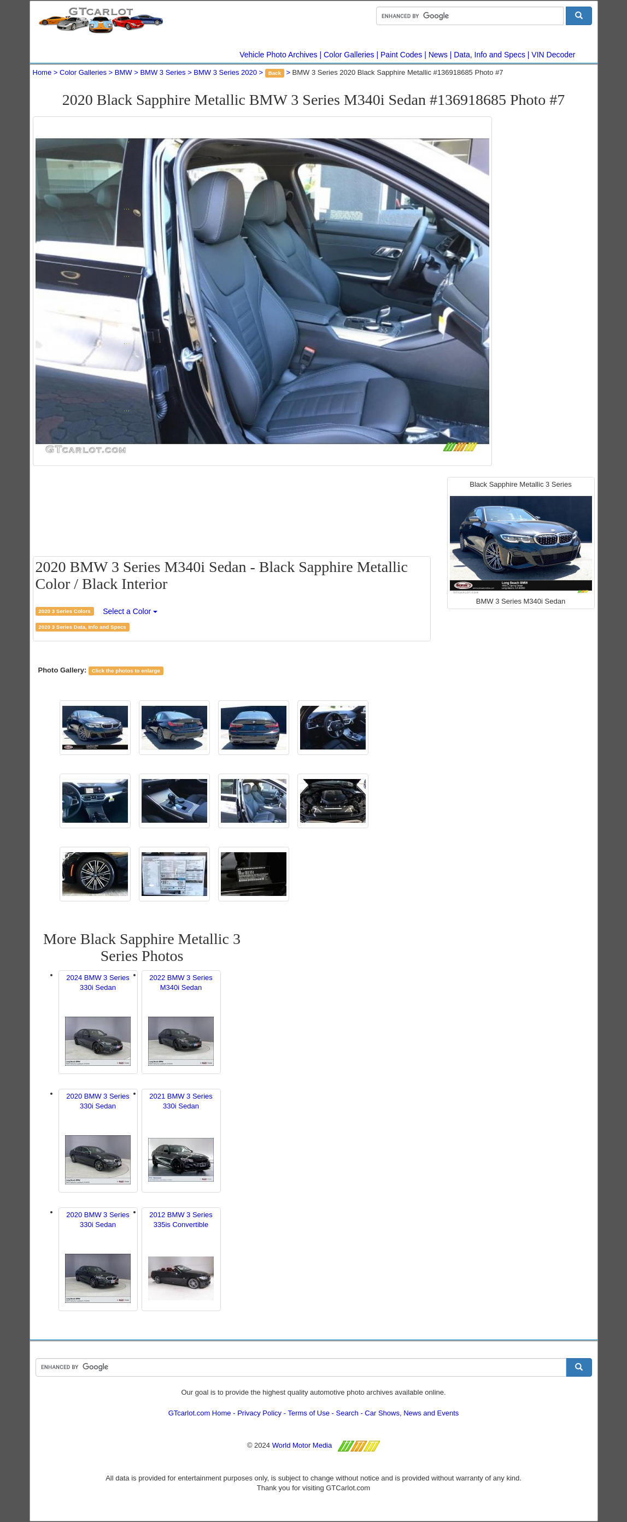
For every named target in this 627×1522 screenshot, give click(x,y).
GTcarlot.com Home (199, 1413)
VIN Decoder (553, 54)
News (438, 54)
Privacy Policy (259, 1413)
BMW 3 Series (162, 72)
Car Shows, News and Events (412, 1413)
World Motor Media (302, 1445)
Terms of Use (309, 1413)
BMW (123, 72)
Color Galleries (349, 54)
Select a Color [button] (130, 611)
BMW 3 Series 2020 (225, 72)
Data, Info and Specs (489, 54)
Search (347, 1413)
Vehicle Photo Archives (278, 54)
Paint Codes (401, 54)
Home (42, 72)
